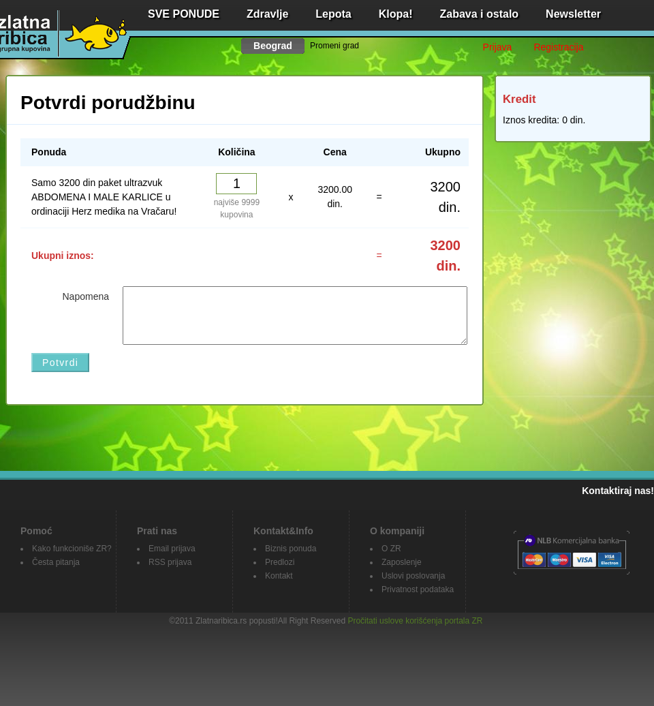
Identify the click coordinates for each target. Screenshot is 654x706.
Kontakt (279, 576)
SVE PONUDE (183, 14)
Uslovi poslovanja (413, 576)
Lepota (333, 14)
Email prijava (172, 548)
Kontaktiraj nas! (618, 490)
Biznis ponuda (290, 548)
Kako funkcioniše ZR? (72, 548)
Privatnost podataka (418, 589)
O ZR (391, 548)
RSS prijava (170, 562)
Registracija (558, 47)
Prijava (497, 47)
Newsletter (573, 14)
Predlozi (279, 562)
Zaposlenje (402, 562)
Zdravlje (267, 14)
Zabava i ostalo (479, 14)
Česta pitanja (56, 562)
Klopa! (396, 14)
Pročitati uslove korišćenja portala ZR (414, 621)
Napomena (86, 296)
